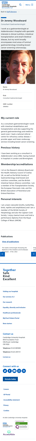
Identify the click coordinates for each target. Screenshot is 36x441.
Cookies (6, 411)
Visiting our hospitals (10, 291)
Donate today (10, 379)
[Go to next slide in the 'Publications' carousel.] (33, 254)
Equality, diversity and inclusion (14, 307)
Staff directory (12, 12)
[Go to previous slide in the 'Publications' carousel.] (2, 254)
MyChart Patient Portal (11, 318)
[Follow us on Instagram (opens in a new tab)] (19, 371)
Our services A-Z (8, 297)
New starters (7, 323)
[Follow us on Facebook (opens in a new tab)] (10, 371)
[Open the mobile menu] (29, 5)
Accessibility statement (11, 400)
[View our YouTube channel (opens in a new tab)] (14, 371)
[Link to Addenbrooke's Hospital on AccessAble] (9, 432)
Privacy (6, 405)
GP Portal (6, 394)
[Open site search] (20, 5)
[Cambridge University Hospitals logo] (9, 4)
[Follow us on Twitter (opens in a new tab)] (5, 371)
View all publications (10, 242)
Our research (7, 302)
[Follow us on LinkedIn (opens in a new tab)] (24, 371)
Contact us (6, 357)
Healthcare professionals (12, 313)
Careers (6, 389)
